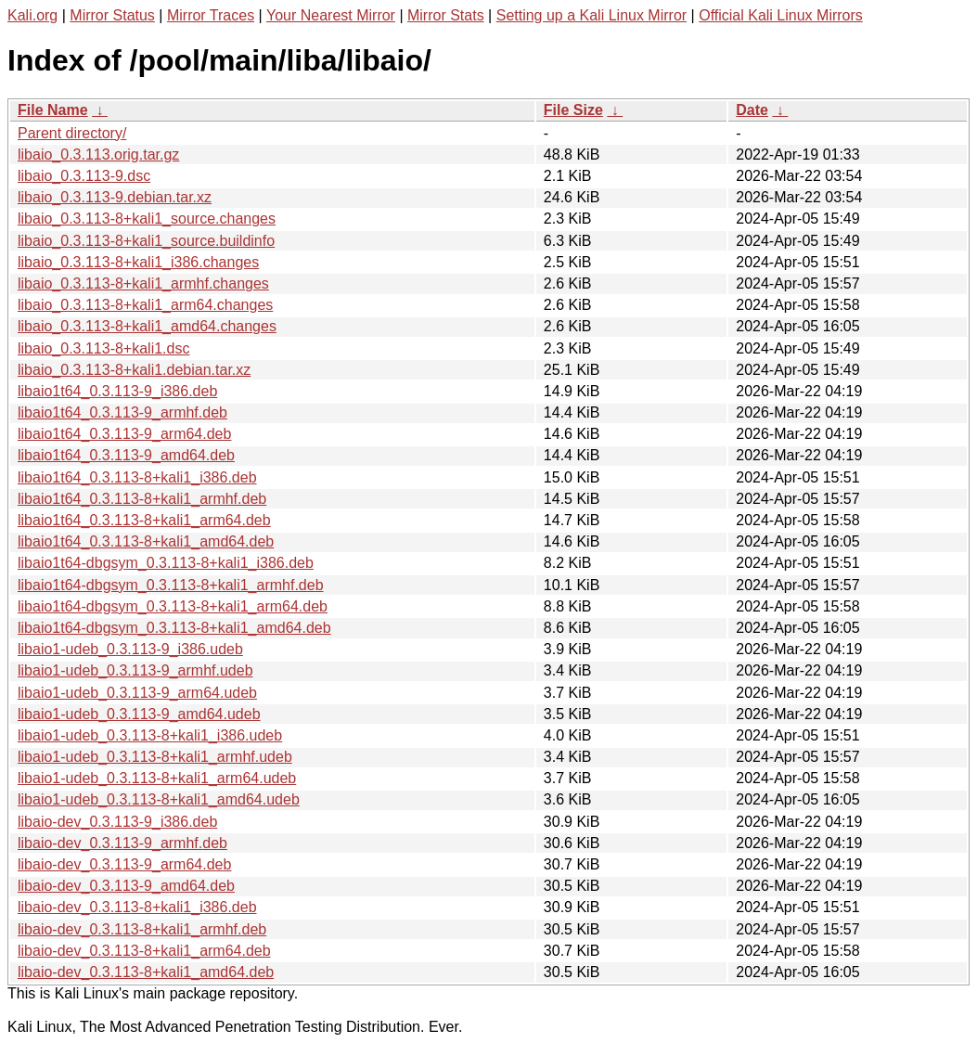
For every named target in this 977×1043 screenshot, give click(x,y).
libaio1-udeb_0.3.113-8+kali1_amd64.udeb (159, 799)
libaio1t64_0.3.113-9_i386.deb (117, 391)
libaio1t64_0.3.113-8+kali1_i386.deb (137, 477)
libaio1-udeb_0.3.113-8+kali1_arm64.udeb (157, 778)
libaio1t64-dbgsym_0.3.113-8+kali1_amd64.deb (174, 628)
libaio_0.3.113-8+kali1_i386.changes (138, 262)
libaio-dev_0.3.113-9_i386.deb (117, 822)
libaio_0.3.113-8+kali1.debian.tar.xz (134, 370)
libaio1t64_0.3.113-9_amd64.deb (126, 455)
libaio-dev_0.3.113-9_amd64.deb (126, 886)
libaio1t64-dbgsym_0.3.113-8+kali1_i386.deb (166, 563)
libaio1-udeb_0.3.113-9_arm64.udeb (137, 693)
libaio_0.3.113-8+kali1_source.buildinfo (146, 241)
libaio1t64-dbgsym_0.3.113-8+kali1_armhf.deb (171, 585)
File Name (53, 110)
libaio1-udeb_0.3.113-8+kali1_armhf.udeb (155, 757)
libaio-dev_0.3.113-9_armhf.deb (122, 843)
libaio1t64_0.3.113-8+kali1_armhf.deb (142, 499)
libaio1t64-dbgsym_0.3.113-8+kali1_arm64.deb (173, 606)
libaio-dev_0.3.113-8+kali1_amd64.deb (146, 972)
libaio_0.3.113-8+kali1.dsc (103, 348)
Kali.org (32, 15)
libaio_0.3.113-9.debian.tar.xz (115, 197)
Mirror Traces (210, 15)
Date (752, 110)
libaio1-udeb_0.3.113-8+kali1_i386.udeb (150, 735)
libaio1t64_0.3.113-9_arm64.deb (124, 434)
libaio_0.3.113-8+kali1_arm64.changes (145, 305)
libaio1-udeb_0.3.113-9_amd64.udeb (139, 714)
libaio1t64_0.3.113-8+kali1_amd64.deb (146, 541)
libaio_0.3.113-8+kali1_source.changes (147, 218)
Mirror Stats (445, 15)
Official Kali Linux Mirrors (781, 15)
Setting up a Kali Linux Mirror (591, 15)
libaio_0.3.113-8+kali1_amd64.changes (147, 326)
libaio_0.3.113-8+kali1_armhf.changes (143, 283)
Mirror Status (112, 15)
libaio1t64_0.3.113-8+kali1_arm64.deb (144, 520)
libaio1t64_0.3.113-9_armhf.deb (122, 412)
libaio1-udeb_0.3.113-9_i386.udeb (130, 649)
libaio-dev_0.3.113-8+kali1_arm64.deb (144, 951)
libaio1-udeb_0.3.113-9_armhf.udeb (135, 670)
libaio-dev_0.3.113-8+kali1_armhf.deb (142, 929)
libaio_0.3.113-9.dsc (84, 176)
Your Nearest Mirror (330, 15)
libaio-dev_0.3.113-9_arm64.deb (124, 864)
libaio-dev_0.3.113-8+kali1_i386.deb (137, 907)
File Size (573, 110)
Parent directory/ (72, 133)
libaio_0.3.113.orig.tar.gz (98, 154)
